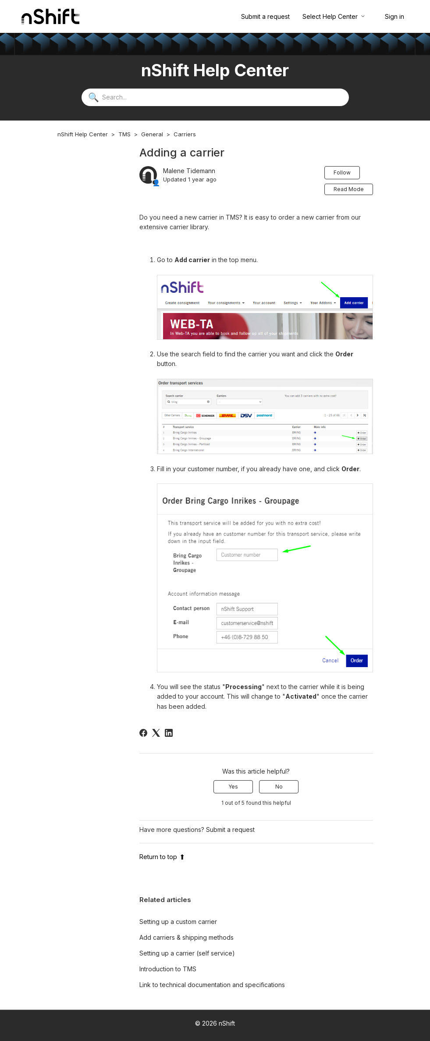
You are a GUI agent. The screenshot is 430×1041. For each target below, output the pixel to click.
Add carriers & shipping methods (186, 937)
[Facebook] (143, 733)
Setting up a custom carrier (178, 921)
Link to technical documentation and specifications (212, 984)
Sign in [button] (394, 16)
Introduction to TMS (167, 969)
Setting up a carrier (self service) (187, 953)
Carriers (185, 134)
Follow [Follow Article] (342, 172)
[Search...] (215, 97)
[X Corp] (156, 733)
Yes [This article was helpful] (233, 786)
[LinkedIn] (169, 733)
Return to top (162, 856)
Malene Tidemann (189, 170)
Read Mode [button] (349, 189)
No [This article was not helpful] (279, 786)
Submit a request (265, 16)
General (152, 134)
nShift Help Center (82, 134)
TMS (124, 134)
